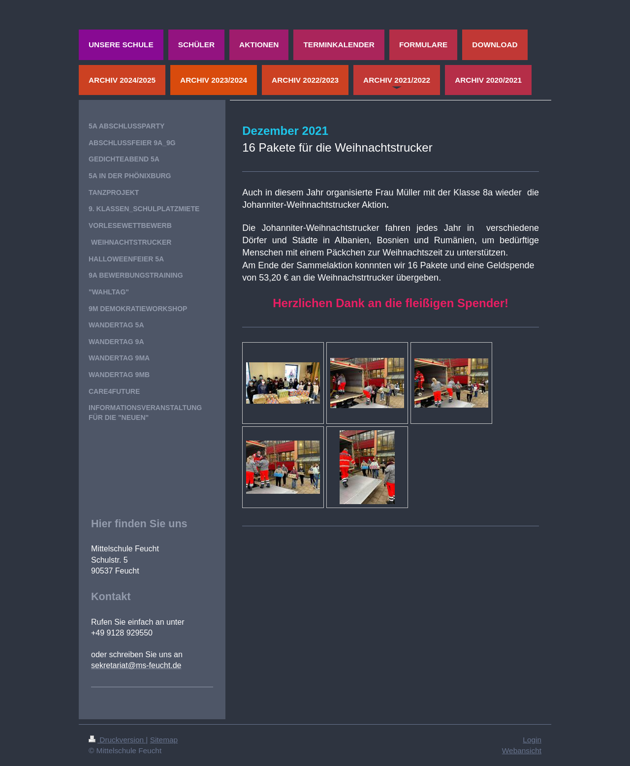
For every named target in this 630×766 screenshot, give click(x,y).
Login (532, 739)
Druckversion (117, 739)
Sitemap (164, 739)
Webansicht (521, 750)
